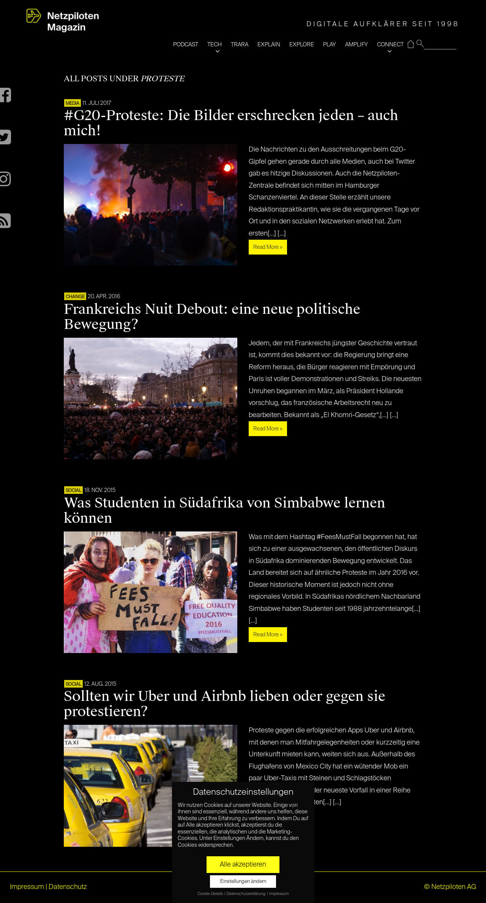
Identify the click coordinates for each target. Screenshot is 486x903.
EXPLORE (301, 44)
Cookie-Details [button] (210, 894)
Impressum (27, 887)
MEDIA (72, 103)
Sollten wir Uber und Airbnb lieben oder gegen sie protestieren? (224, 704)
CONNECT (390, 44)
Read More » (267, 247)
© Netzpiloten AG (450, 887)
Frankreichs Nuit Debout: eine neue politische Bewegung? (212, 316)
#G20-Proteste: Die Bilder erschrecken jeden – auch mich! (231, 123)
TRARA (239, 44)
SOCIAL (73, 491)
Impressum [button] (279, 894)
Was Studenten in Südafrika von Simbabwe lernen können (224, 510)
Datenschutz (68, 887)
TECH (214, 44)
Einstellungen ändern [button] (243, 881)
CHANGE (75, 297)
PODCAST (185, 44)
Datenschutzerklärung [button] (246, 894)
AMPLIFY (356, 44)
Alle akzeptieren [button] (243, 864)
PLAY (329, 44)
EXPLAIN (268, 44)
